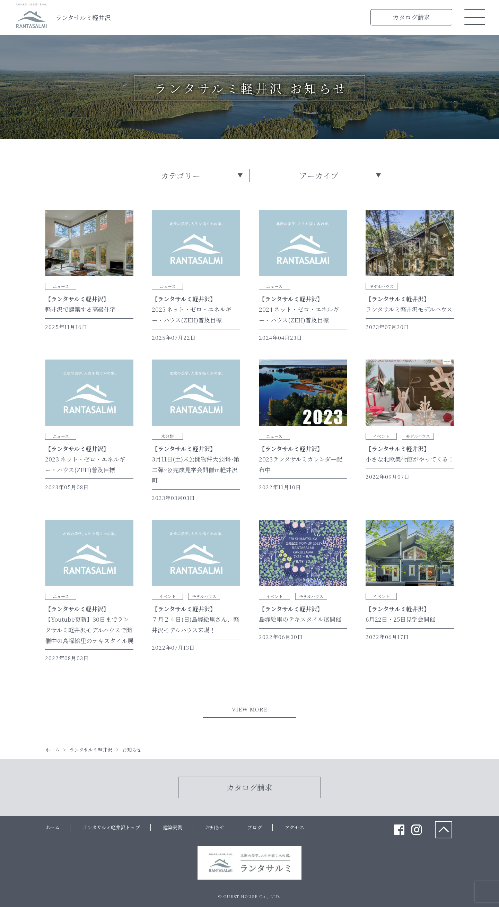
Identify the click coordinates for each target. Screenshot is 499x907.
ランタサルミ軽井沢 (83, 17)
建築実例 (172, 827)
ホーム (52, 827)
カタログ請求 (411, 16)
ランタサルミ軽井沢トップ (111, 827)
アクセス (294, 827)
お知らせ (215, 827)
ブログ (254, 827)
